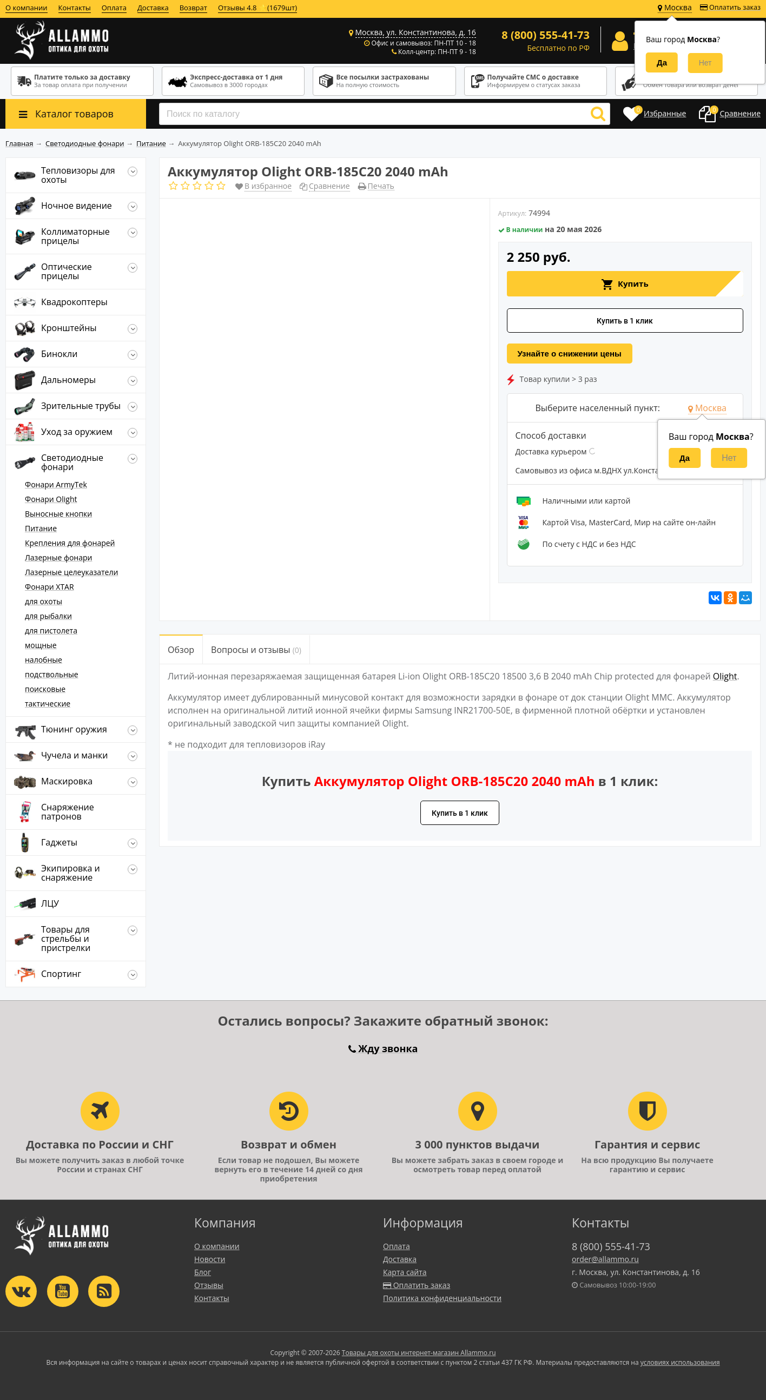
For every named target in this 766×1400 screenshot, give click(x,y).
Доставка (153, 7)
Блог (202, 1272)
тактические (47, 703)
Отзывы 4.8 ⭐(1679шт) (257, 7)
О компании (26, 7)
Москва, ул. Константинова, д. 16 (415, 32)
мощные (41, 645)
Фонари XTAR (49, 587)
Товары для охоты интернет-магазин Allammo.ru (419, 1352)
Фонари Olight (51, 499)
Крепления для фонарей (70, 543)
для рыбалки (48, 616)
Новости (209, 1259)
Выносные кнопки (58, 514)
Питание (41, 528)
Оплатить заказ (730, 7)
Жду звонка (383, 1048)
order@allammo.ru (605, 1259)
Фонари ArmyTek (56, 484)
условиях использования (680, 1362)
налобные (43, 660)
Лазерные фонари (58, 557)
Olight (725, 676)
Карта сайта (405, 1272)
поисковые (45, 689)
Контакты (74, 7)
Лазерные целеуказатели (71, 572)
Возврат (193, 7)
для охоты (43, 601)
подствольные (51, 674)
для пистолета (51, 630)
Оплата (114, 7)
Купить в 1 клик (625, 320)
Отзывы (208, 1285)
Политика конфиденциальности (442, 1298)
